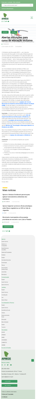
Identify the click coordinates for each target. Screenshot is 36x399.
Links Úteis (4, 271)
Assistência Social (6, 310)
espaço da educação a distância (20, 135)
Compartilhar (18, 46)
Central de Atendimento (7, 8)
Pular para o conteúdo (7, 2)
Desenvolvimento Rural (5, 316)
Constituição (4, 294)
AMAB (3, 337)
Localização (8, 381)
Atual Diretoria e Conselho (5, 249)
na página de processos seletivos (18, 120)
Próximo (14, 32)
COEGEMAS (4, 340)
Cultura (3, 312)
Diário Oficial (4, 300)
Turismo (3, 327)
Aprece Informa (5, 284)
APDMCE (4, 334)
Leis (2, 297)
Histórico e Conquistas (4, 245)
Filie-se (3, 265)
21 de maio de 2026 (15, 222)
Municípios (4, 274)
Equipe (3, 257)
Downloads (4, 262)
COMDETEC (4, 342)
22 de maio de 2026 (15, 201)
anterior (5, 32)
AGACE (3, 332)
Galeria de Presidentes (7, 252)
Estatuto (3, 254)
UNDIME (3, 345)
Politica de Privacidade (7, 394)
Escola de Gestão (6, 348)
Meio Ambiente (5, 322)
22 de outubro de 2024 (7, 46)
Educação (4, 319)
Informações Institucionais (5, 268)
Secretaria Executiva (6, 260)
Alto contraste (16, 2)
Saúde (3, 324)
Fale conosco (8, 385)
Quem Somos (5, 241)
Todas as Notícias (8, 226)
